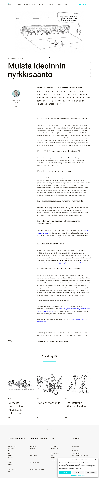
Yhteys (66, 5)
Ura (60, 5)
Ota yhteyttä (15, 106)
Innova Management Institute (37, 469)
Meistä (35, 5)
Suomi (9, 467)
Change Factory (33, 455)
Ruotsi (9, 460)
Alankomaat (11, 449)
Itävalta (10, 455)
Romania (10, 458)
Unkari (9, 472)
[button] (96, 460)
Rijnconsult (32, 449)
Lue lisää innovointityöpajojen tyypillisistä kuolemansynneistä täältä (64, 263)
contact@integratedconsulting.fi (80, 455)
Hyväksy (65, 472)
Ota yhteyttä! (84, 5)
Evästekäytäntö (74, 475)
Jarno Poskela (16, 100)
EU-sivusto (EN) (12, 446)
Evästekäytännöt (55, 449)
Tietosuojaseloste (81, 475)
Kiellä (77, 472)
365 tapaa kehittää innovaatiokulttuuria (53, 341)
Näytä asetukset (90, 472)
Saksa (9, 462)
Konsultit (27, 5)
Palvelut (20, 5)
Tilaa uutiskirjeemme (56, 460)
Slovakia (10, 465)
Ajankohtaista (52, 5)
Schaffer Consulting (34, 462)
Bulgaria (10, 453)
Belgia (9, 451)
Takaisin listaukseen (17, 58)
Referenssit (42, 5)
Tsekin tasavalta (12, 469)
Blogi (9, 398)
